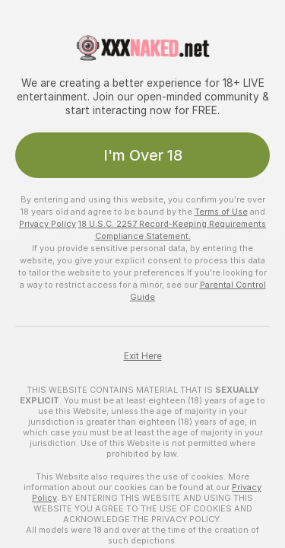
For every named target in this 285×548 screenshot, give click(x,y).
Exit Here (143, 356)
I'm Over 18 (142, 155)
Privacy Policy (47, 223)
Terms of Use (221, 211)
